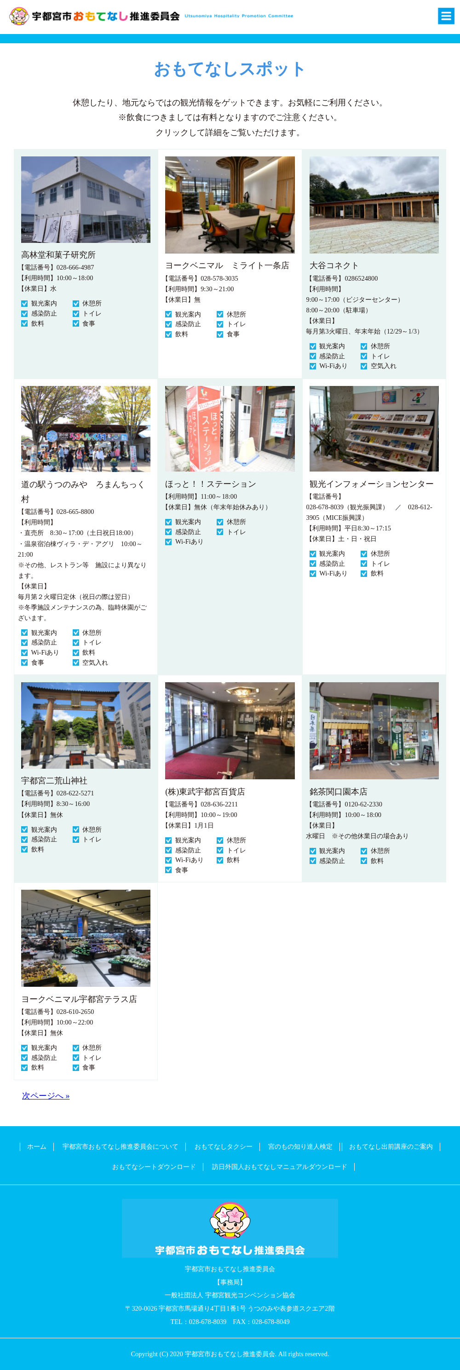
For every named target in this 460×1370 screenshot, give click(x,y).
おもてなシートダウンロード (154, 1166)
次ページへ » (46, 1095)
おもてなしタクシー (224, 1146)
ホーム (36, 1146)
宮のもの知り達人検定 (300, 1146)
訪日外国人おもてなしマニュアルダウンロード (279, 1166)
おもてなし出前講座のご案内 (391, 1146)
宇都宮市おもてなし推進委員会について (120, 1146)
